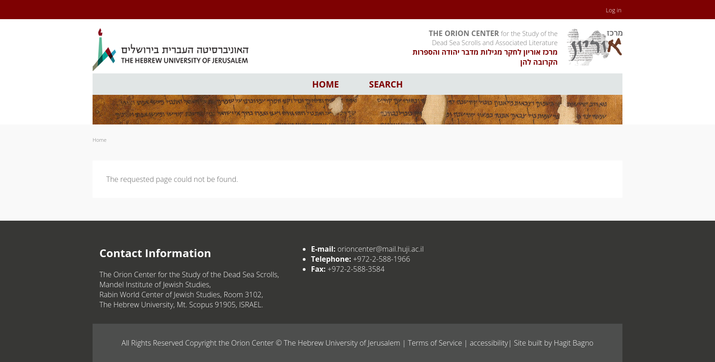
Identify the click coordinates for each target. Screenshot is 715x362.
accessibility (489, 343)
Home (325, 84)
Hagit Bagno (573, 343)
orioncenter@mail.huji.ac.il (380, 249)
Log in (614, 10)
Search (386, 84)
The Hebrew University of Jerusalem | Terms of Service (373, 343)
